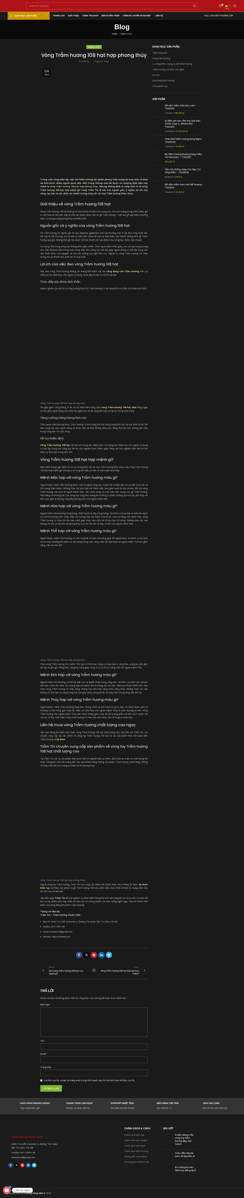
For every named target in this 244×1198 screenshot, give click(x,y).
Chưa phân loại (159, 86)
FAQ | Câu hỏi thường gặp (218, 15)
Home (114, 34)
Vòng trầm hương (161, 58)
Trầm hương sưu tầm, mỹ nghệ (168, 69)
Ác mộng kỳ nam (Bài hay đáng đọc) (185, 1169)
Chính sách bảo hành (134, 1145)
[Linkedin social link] (101, 955)
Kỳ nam (156, 75)
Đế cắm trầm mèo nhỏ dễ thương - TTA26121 (184, 186)
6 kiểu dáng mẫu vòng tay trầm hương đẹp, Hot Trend (184, 1139)
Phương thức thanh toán (136, 1161)
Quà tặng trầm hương (163, 80)
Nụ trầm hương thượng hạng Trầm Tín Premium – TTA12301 (183, 156)
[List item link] (33, 1152)
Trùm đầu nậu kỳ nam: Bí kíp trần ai (185, 1155)
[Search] (112, 5)
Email (44, 1054)
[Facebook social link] (79, 955)
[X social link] (86, 955)
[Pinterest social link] (94, 955)
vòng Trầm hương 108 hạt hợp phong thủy (74, 186)
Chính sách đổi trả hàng (136, 1151)
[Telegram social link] (109, 955)
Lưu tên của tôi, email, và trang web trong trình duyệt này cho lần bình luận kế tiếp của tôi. (89, 1080)
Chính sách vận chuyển (135, 1140)
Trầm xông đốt (159, 52)
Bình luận (46, 1004)
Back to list (94, 970)
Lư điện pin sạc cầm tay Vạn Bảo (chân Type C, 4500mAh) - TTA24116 (182, 123)
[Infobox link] (168, 1106)
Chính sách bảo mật (134, 1134)
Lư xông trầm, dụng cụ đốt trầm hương (172, 63)
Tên (43, 1040)
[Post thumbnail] (168, 1140)
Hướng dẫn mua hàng (135, 1156)
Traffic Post (126, 34)
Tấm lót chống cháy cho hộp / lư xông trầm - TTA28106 (182, 171)
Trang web (45, 1067)
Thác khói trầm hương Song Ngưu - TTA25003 (184, 141)
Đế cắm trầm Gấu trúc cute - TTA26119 (181, 107)
